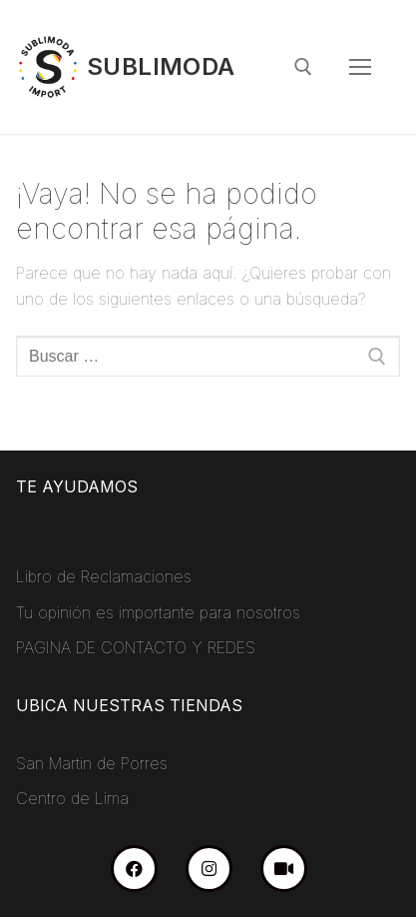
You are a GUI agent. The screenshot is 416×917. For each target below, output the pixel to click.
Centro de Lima (72, 798)
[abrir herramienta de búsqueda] (303, 67)
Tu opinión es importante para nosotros (158, 612)
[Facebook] (134, 868)
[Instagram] (209, 868)
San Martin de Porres (92, 763)
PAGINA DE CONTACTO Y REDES (135, 647)
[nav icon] (360, 67)
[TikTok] (283, 868)
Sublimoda (161, 66)
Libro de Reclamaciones (104, 576)
